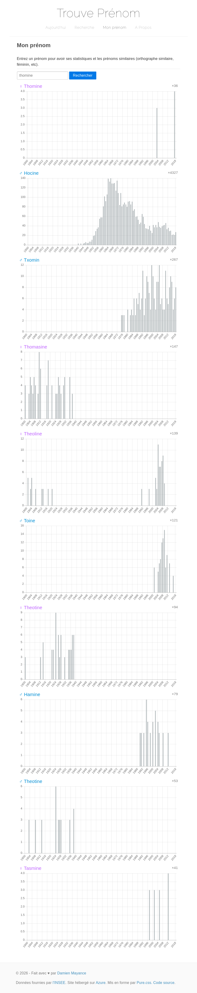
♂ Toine (27, 520)
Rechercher (82, 75)
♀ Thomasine (33, 346)
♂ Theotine (30, 781)
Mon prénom (114, 27)
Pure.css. (144, 983)
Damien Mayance (71, 973)
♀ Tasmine (30, 868)
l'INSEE (59, 983)
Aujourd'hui (55, 27)
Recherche (84, 27)
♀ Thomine (30, 86)
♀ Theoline (30, 433)
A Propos (143, 27)
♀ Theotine (30, 607)
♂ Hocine (29, 173)
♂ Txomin (29, 260)
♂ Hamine (29, 694)
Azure (101, 983)
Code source (163, 983)
